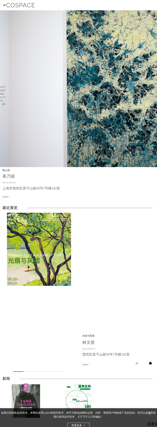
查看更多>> (6, 197)
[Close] (149, 413)
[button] (137, 363)
